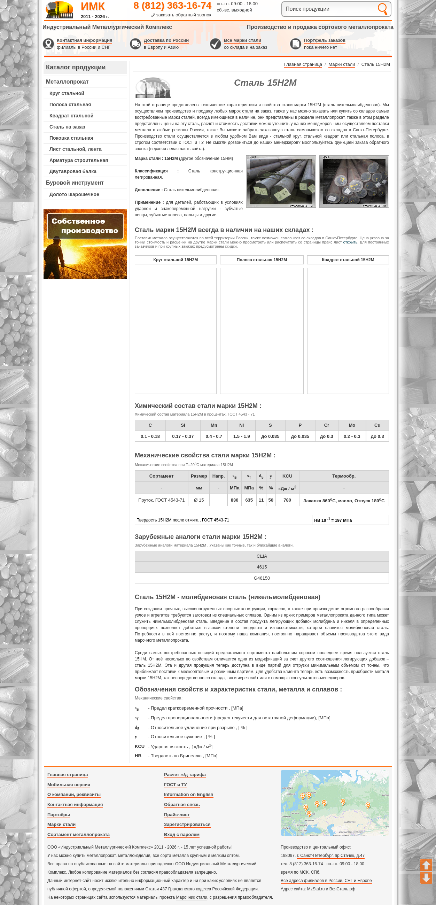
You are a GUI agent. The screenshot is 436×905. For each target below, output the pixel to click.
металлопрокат (330, 117)
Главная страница (67, 774)
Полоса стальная (70, 104)
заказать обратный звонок (183, 14)
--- (85, 244)
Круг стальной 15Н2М (175, 259)
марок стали (241, 111)
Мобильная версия (68, 784)
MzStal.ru (316, 889)
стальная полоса (366, 136)
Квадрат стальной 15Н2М (348, 259)
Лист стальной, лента (75, 149)
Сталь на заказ (67, 127)
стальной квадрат (321, 136)
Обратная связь (182, 804)
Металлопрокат (67, 82)
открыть (350, 242)
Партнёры (58, 814)
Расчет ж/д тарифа (185, 774)
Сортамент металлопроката (78, 834)
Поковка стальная (71, 138)
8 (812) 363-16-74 (172, 5)
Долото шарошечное (74, 194)
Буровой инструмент (75, 183)
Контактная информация (84, 40)
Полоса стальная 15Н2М (262, 259)
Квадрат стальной (71, 115)
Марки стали (61, 824)
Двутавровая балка (72, 171)
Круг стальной (66, 93)
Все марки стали (242, 40)
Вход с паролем (182, 834)
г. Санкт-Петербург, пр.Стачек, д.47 (331, 855)
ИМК (93, 6)
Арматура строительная (78, 160)
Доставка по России (166, 40)
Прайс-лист (177, 814)
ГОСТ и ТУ (175, 784)
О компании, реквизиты (74, 794)
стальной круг (287, 136)
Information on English (188, 794)
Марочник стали (191, 897)
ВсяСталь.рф (342, 889)
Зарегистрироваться (187, 824)
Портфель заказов (324, 40)
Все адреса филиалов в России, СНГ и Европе (326, 880)
